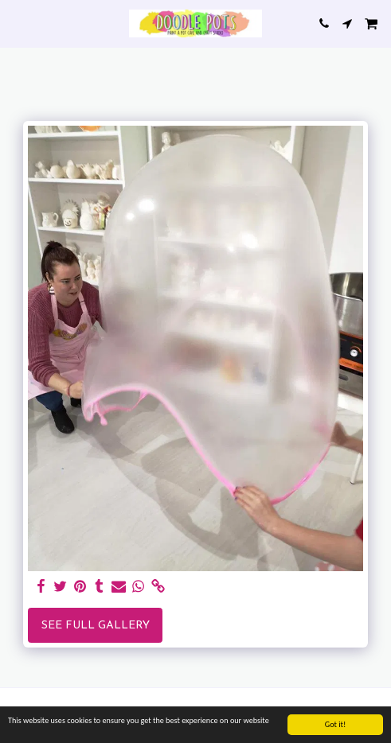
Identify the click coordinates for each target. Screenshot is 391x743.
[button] (17, 23)
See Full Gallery (95, 626)
